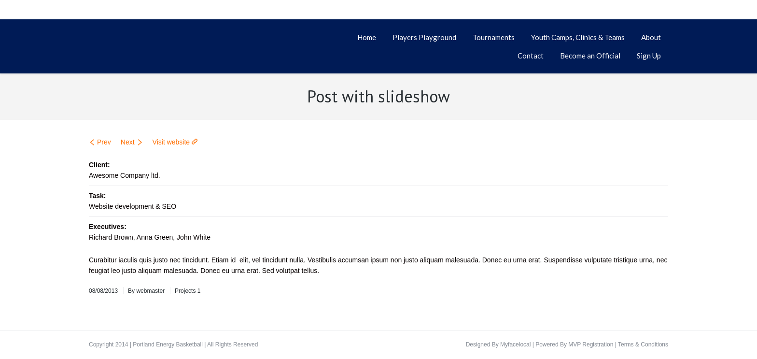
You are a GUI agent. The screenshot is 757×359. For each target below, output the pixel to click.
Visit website (171, 142)
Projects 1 (187, 290)
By (146, 290)
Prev (104, 142)
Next (128, 142)
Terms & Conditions (643, 344)
